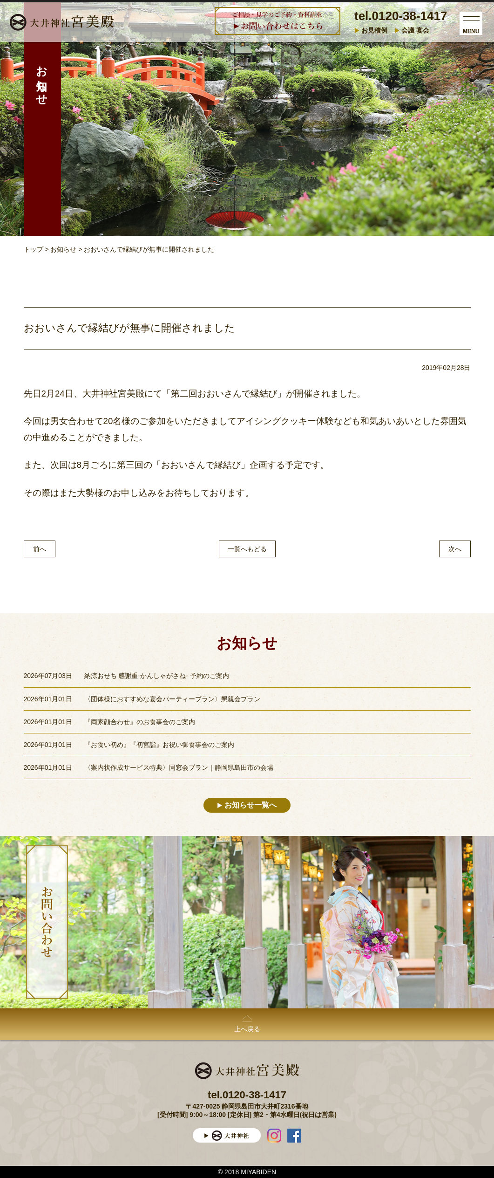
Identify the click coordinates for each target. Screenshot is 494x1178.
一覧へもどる (247, 549)
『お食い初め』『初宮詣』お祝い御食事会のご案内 (159, 744)
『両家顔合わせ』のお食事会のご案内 (139, 722)
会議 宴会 (415, 30)
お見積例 (374, 30)
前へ (39, 549)
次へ (454, 549)
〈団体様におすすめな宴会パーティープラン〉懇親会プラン (172, 699)
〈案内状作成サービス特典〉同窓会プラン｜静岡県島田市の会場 (178, 767)
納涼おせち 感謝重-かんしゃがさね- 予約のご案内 (156, 675)
